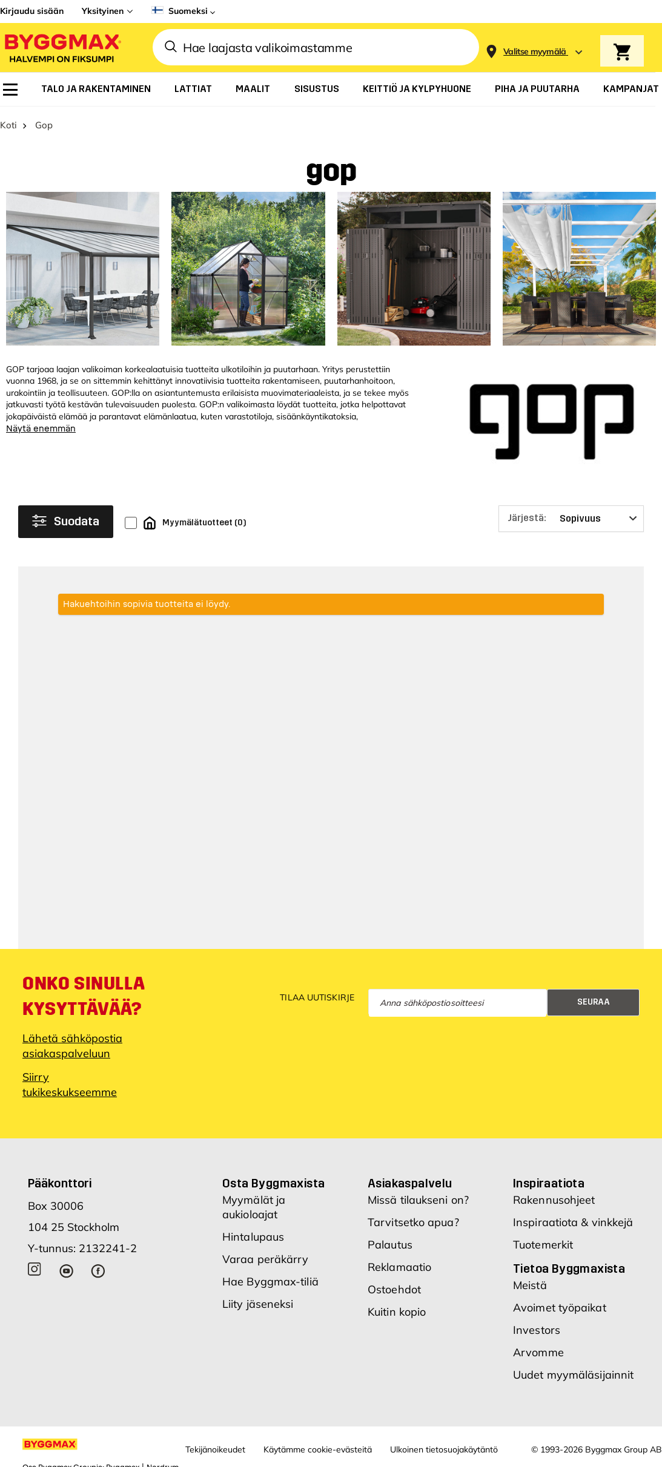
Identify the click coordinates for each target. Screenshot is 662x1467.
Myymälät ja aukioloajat (253, 1207)
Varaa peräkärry (265, 1259)
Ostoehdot (394, 1289)
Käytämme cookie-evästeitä (317, 1449)
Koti (8, 125)
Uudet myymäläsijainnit (573, 1375)
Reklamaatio (399, 1267)
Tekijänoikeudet (215, 1449)
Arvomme (538, 1352)
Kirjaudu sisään (32, 10)
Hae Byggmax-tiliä (270, 1281)
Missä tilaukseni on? (418, 1200)
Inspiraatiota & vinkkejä (573, 1222)
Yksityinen (103, 10)
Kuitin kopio (397, 1312)
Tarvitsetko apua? (413, 1222)
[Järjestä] (571, 518)
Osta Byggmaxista (273, 1183)
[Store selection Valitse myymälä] (534, 52)
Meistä (530, 1285)
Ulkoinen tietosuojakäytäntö (444, 1449)
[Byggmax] (62, 47)
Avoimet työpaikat (559, 1307)
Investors (536, 1330)
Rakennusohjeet (554, 1200)
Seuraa (593, 1002)
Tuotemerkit (543, 1245)
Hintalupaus (253, 1237)
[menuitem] (10, 90)
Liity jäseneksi (258, 1304)
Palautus (390, 1245)
